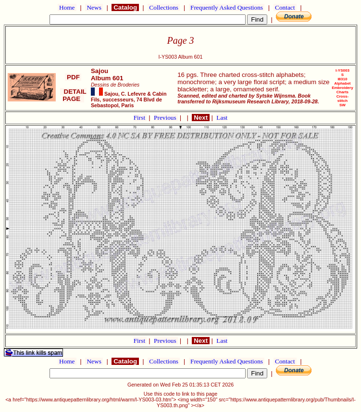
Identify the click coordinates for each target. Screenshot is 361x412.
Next (200, 117)
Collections (164, 7)
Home (67, 7)
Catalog (125, 7)
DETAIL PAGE (73, 95)
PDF (73, 77)
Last (221, 117)
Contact (285, 7)
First (140, 117)
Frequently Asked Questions (227, 7)
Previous (166, 117)
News (94, 7)
